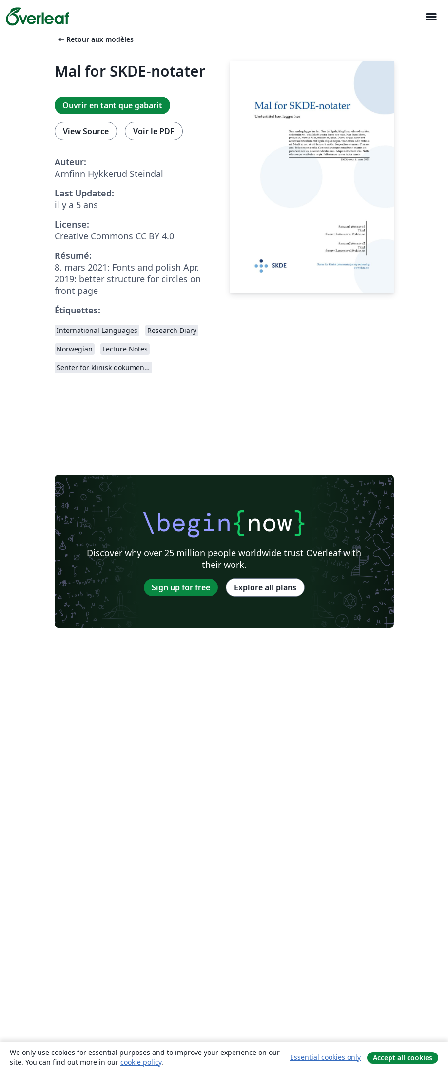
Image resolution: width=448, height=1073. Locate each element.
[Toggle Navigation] (431, 17)
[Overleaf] (37, 16)
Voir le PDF (154, 131)
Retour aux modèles (95, 39)
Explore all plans (265, 587)
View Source (86, 131)
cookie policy (140, 1062)
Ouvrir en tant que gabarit (112, 105)
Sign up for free (181, 587)
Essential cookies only (325, 1057)
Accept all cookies (402, 1057)
